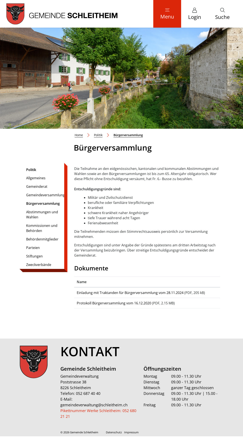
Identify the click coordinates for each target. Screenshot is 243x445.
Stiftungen (34, 256)
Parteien (33, 247)
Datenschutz (114, 441)
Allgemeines (35, 178)
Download (204, 294)
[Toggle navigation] (167, 14)
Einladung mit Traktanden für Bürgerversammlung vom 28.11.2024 (130, 292)
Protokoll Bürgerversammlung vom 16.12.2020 (114, 308)
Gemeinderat (36, 186)
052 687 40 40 (88, 402)
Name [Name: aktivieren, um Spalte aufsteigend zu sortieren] (82, 282)
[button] (222, 14)
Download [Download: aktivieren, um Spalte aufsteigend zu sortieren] (200, 282)
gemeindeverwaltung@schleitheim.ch (94, 413)
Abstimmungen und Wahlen (42, 214)
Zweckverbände (38, 264)
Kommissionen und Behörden (41, 228)
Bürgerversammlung (43, 204)
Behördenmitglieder (42, 239)
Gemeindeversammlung (45, 195)
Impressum (131, 441)
